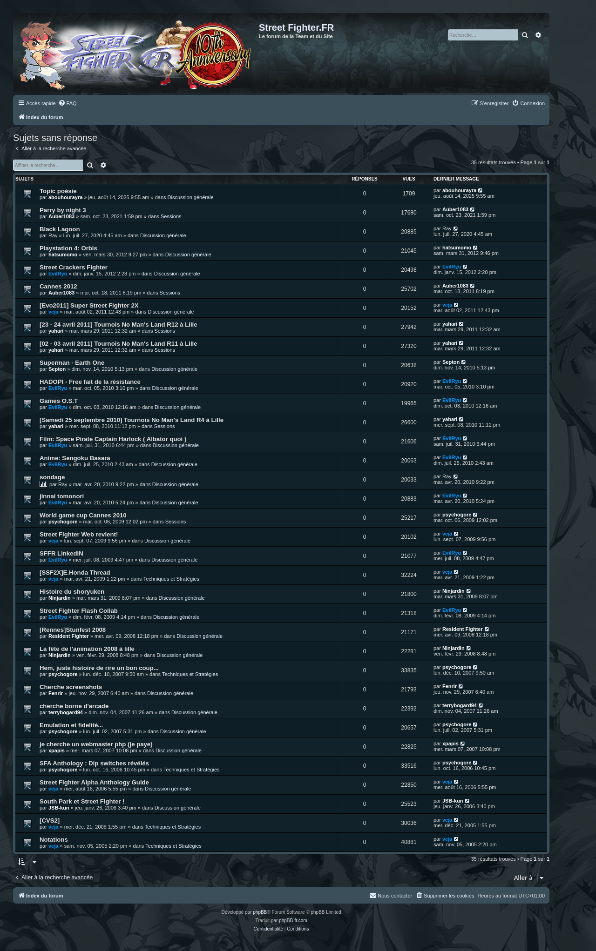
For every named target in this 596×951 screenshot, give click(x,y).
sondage (52, 477)
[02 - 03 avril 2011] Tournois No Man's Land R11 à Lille (118, 343)
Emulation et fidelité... (71, 725)
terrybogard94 (65, 712)
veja (53, 312)
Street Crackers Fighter (74, 267)
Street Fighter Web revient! (79, 534)
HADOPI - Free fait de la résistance (90, 381)
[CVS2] (50, 820)
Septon (57, 369)
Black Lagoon (60, 229)
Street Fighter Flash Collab (79, 610)
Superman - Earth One (72, 362)
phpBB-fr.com (293, 920)
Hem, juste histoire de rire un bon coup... (99, 667)
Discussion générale (191, 197)
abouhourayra (65, 197)
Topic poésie (58, 191)
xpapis (56, 750)
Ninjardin (59, 598)
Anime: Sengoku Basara (75, 458)
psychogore (62, 521)
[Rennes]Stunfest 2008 (73, 629)
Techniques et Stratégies (171, 579)
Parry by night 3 (63, 210)
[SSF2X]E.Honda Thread (75, 572)
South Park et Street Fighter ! (82, 801)
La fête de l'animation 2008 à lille (87, 648)
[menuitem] (67, 103)
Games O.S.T (59, 400)
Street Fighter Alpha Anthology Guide (94, 782)
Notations (54, 839)
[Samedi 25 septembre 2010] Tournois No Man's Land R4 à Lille (132, 419)
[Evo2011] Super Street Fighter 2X (89, 305)
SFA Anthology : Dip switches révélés (94, 763)
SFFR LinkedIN (61, 553)
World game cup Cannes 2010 (83, 515)
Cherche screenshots (71, 686)
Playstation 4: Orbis (68, 248)
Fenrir (55, 693)
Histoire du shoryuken (72, 591)
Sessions (171, 216)
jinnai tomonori (62, 496)
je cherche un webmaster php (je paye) (96, 744)
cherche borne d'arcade (74, 706)
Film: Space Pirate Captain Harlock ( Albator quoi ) (113, 438)
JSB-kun (58, 807)
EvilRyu (57, 273)
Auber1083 (61, 216)
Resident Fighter (68, 636)
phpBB (260, 912)
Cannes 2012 (58, 286)
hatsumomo (62, 254)
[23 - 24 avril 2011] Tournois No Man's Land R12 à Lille (118, 324)
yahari (55, 331)
